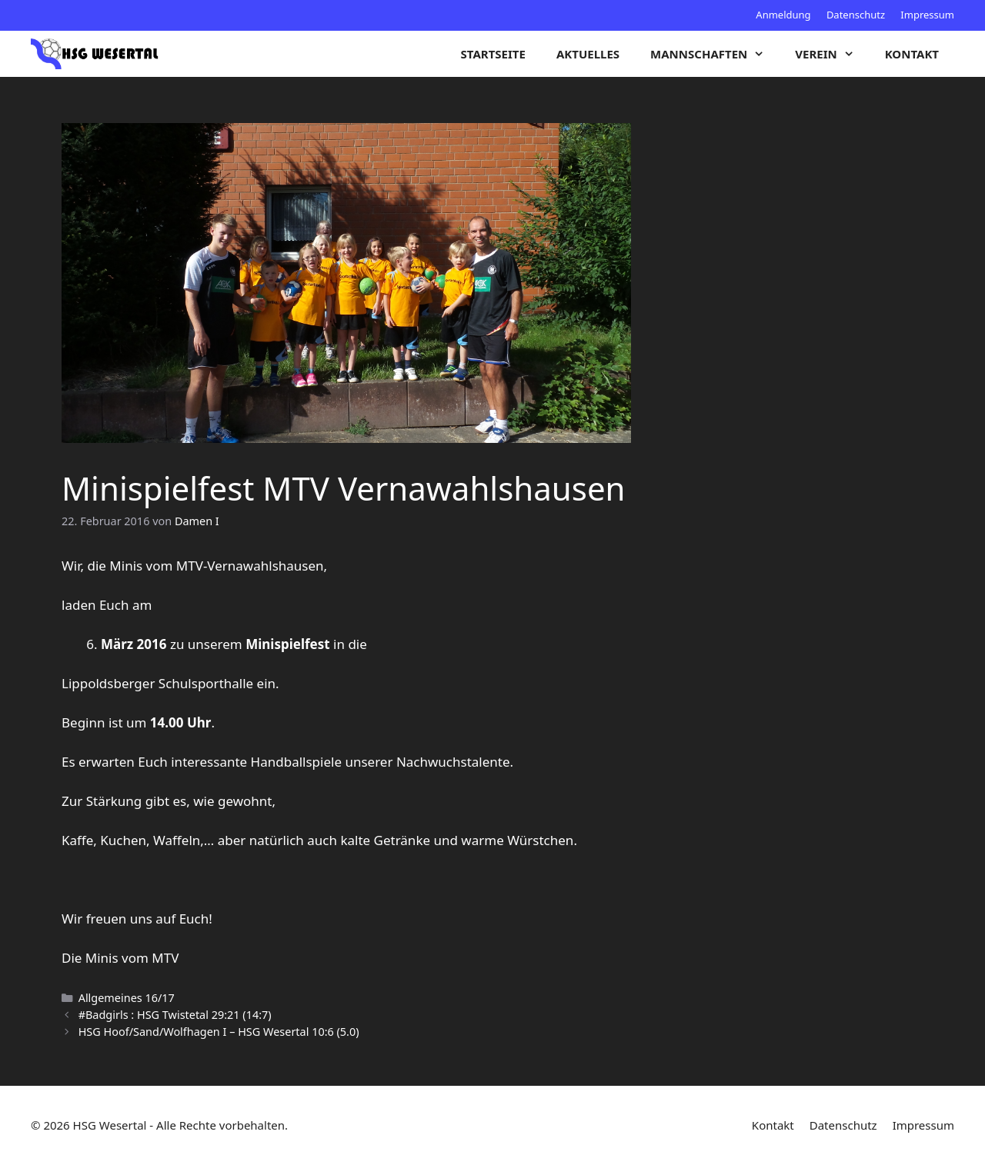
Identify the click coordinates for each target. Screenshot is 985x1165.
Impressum (927, 15)
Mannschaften (715, 54)
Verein (832, 54)
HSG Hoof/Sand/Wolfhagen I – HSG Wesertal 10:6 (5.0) (218, 1031)
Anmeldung (783, 15)
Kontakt (912, 54)
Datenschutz (855, 15)
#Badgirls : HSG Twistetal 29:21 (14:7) (175, 1014)
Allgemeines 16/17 (126, 997)
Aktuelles (587, 54)
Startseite (493, 54)
